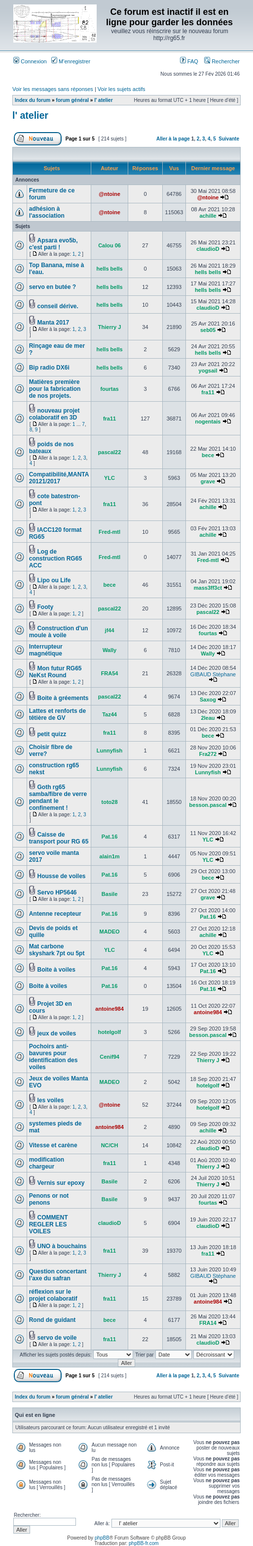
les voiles (50, 1100)
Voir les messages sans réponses (52, 89)
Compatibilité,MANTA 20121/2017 (59, 478)
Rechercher (222, 61)
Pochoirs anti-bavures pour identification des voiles (53, 1057)
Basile (109, 894)
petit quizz (51, 734)
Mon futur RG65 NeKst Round (55, 672)
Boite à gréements (62, 698)
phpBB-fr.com (144, 1543)
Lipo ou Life (54, 580)
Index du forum (32, 100)
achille (207, 216)
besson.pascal (208, 805)
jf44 (109, 630)
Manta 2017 (53, 322)
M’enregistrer (70, 61)
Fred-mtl (109, 532)
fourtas (109, 389)
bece (208, 455)
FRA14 (208, 1323)
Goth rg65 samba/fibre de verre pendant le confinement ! (58, 797)
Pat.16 (109, 837)
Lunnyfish (110, 750)
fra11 (207, 392)
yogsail (208, 371)
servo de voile (56, 1337)
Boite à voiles (56, 969)
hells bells (109, 269)
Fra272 (208, 754)
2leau (208, 718)
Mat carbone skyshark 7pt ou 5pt (57, 950)
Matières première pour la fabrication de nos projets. (55, 388)
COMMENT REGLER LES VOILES (48, 1224)
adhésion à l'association (47, 212)
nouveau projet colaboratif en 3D (54, 414)
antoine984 (109, 1009)
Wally (109, 650)
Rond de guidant (52, 1319)
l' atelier (103, 100)
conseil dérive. (57, 306)
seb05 (208, 330)
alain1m (110, 856)
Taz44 (109, 714)
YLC (109, 478)
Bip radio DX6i (49, 367)
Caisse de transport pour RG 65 (59, 838)
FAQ (189, 61)
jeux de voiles (56, 1033)
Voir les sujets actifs (121, 89)
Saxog (208, 700)
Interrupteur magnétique (46, 650)
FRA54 (109, 673)
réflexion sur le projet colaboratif (53, 1295)
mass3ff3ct (208, 588)
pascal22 (109, 452)
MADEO (110, 932)
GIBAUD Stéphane (213, 674)
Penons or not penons (49, 1199)
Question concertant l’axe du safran (58, 1275)
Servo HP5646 (56, 892)
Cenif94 (109, 1057)
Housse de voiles (61, 876)
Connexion (30, 61)
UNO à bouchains (61, 1246)
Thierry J (109, 327)
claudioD (207, 249)
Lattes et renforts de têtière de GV (57, 714)
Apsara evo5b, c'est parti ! (53, 244)
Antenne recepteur (55, 913)
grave (208, 481)
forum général (72, 100)
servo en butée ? (52, 286)
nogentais (208, 421)
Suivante (228, 138)
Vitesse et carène (53, 1145)
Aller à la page (173, 138)
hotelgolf (109, 1032)
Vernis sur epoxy (60, 1182)
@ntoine (109, 194)
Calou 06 (109, 245)
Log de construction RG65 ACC (55, 558)
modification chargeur (46, 1163)
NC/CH (109, 1145)
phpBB (102, 1538)
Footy (45, 607)
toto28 (110, 802)
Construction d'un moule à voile (58, 632)
